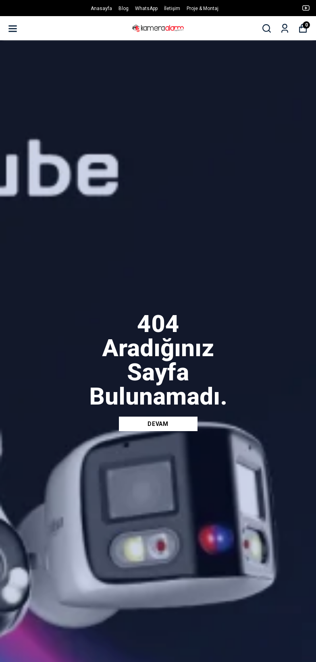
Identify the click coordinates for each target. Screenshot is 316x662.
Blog (123, 8)
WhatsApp (146, 8)
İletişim (172, 8)
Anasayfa (101, 8)
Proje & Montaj (202, 8)
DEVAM (158, 424)
